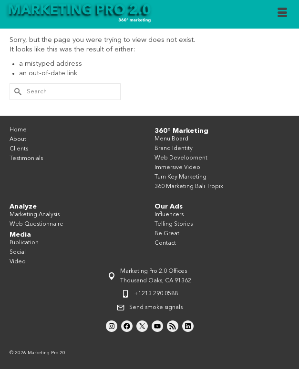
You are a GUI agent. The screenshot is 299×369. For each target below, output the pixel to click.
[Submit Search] (17, 91)
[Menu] (282, 14)
